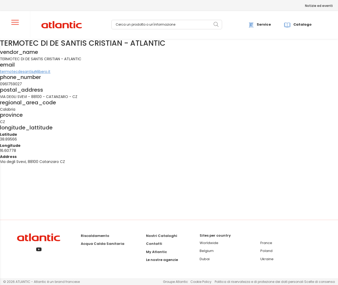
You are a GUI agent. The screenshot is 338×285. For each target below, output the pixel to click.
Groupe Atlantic (175, 281)
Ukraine (267, 258)
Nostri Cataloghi (161, 235)
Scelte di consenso (319, 281)
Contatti (154, 243)
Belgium (207, 250)
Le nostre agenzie (162, 259)
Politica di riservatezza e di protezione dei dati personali (259, 281)
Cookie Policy (201, 281)
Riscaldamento (95, 235)
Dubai (205, 258)
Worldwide (209, 242)
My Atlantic (156, 251)
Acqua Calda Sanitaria (102, 243)
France (266, 242)
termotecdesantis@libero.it (25, 71)
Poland (266, 250)
